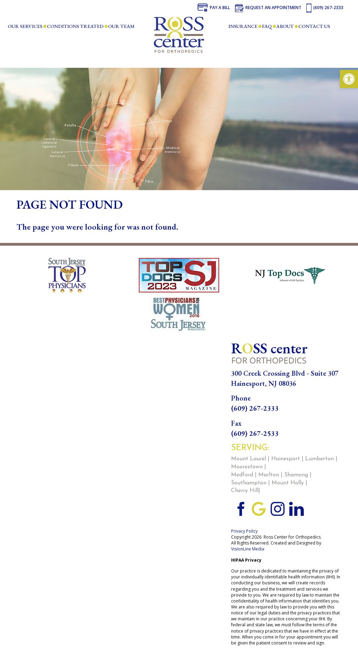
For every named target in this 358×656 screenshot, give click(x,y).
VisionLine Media (247, 549)
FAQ (267, 26)
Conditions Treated (75, 26)
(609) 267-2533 (255, 433)
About (285, 26)
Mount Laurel (248, 459)
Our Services (25, 26)
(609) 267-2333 (328, 7)
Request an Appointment (273, 7)
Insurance (242, 26)
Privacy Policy (244, 531)
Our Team (121, 26)
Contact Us (314, 26)
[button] (349, 79)
